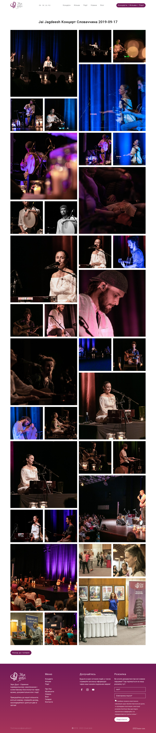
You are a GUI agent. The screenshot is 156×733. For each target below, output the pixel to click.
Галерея (48, 699)
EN (40, 5)
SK (43, 5)
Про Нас (48, 689)
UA (46, 5)
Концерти (66, 5)
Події (85, 5)
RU (49, 5)
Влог (102, 5)
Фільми (77, 5)
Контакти (49, 702)
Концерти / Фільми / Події (131, 5)
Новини (94, 5)
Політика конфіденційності (20, 728)
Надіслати (122, 719)
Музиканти (49, 691)
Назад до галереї (21, 653)
